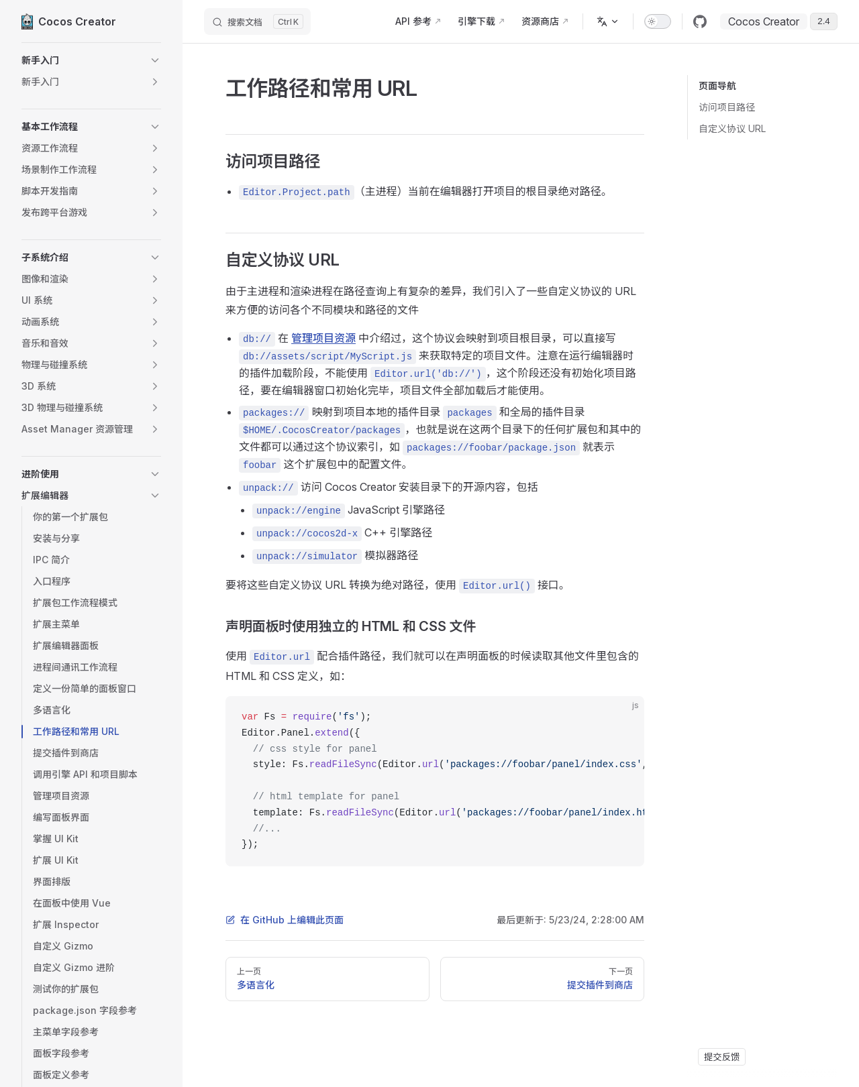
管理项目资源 (323, 338)
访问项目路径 (727, 107)
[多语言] (608, 21)
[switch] (657, 21)
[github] (700, 21)
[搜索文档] (257, 21)
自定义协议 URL (732, 128)
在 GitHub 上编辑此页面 (284, 919)
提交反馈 (722, 1056)
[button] (91, 60)
